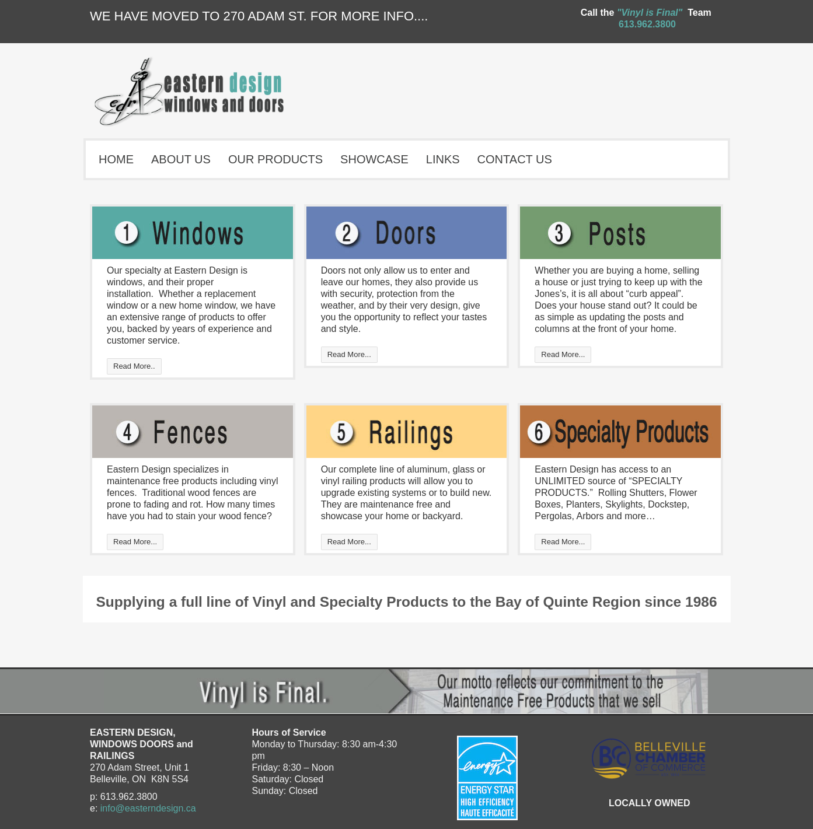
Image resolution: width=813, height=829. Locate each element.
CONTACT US (514, 159)
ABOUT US (181, 159)
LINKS (443, 159)
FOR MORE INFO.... (369, 16)
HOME (116, 159)
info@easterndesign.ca (148, 808)
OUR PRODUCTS (275, 159)
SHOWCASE (374, 159)
